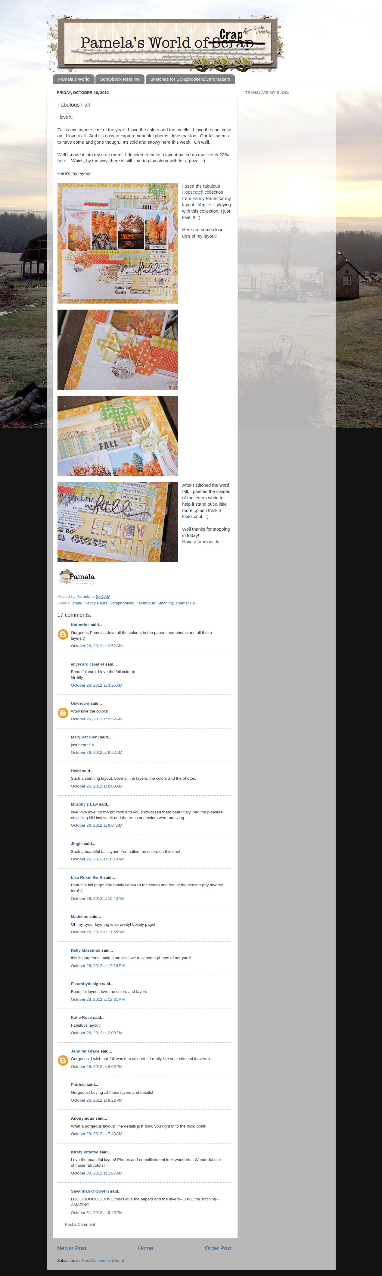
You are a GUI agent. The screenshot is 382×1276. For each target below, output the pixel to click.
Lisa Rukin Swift (86, 877)
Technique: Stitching (155, 603)
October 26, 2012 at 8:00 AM (97, 786)
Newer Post (72, 1248)
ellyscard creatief (87, 664)
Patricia (78, 1084)
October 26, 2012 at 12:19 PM (98, 965)
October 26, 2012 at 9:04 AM (97, 825)
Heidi (76, 771)
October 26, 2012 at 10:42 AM (98, 898)
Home (145, 1248)
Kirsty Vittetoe (84, 1152)
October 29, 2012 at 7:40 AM (97, 1133)
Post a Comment (80, 1224)
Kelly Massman (86, 950)
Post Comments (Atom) (103, 1260)
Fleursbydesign (86, 983)
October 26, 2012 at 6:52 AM (97, 752)
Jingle (77, 843)
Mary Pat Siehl (85, 737)
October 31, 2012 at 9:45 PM (97, 1212)
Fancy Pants (204, 198)
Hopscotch (192, 192)
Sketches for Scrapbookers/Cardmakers (190, 79)
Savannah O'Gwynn (90, 1191)
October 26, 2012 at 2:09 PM (97, 1033)
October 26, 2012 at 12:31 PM (98, 999)
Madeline (80, 916)
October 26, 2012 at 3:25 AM (97, 685)
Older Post (218, 1248)
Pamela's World (73, 79)
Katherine (80, 624)
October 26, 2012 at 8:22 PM (97, 1100)
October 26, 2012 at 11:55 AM (98, 932)
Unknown (80, 703)
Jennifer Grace (85, 1051)
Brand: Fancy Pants (89, 603)
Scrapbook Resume (120, 79)
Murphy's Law (84, 804)
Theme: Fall (186, 603)
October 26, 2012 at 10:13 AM (98, 859)
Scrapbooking (122, 603)
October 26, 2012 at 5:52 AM (97, 719)
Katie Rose (81, 1017)
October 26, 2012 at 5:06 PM (97, 1066)
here (62, 160)
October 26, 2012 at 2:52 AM (97, 646)
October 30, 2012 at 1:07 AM (97, 1173)
